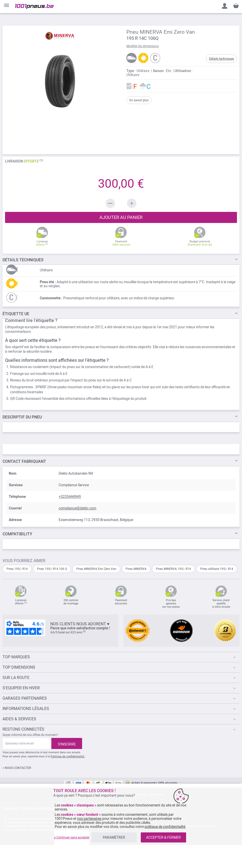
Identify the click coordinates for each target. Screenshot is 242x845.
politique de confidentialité (165, 827)
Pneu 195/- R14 (17, 569)
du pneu (22, 417)
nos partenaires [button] (89, 819)
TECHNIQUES (23, 259)
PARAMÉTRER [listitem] (114, 837)
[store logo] (34, 6)
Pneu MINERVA (136, 569)
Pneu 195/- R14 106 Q (52, 569)
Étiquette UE (16, 313)
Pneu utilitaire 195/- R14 (216, 569)
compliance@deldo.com (77, 508)
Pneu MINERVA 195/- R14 (173, 569)
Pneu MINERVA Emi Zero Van (96, 569)
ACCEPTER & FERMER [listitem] (163, 837)
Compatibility (17, 534)
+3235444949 (70, 497)
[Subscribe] (66, 743)
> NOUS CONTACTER (17, 768)
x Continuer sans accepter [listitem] (71, 837)
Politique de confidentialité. (68, 756)
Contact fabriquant (24, 461)
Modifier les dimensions (142, 46)
